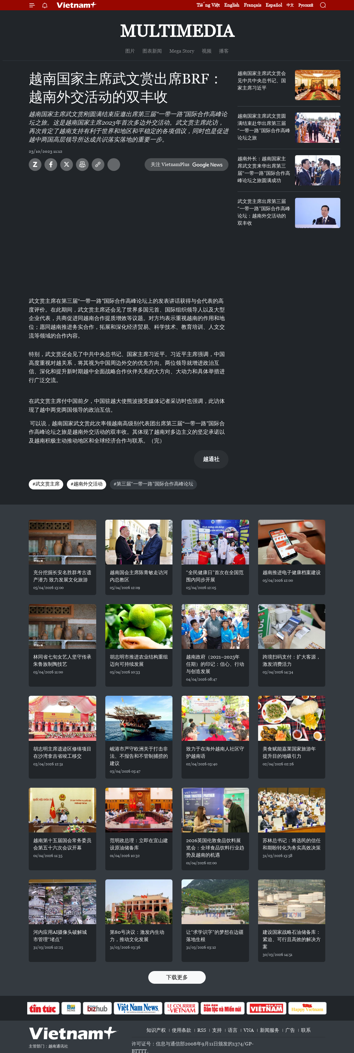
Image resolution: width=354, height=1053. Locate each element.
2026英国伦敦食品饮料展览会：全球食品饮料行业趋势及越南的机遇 (215, 848)
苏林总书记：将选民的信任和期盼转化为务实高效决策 (292, 844)
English (231, 5)
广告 (290, 1030)
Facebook (50, 164)
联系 (306, 1030)
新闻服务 (269, 1030)
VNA (249, 1030)
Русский (305, 5)
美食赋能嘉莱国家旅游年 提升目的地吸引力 (289, 752)
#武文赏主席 (46, 484)
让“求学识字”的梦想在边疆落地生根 (215, 935)
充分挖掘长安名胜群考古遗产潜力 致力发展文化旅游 (62, 576)
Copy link (98, 164)
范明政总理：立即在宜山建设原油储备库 (139, 844)
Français (252, 5)
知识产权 (156, 1030)
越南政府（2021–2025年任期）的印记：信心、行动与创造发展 (215, 664)
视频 (206, 51)
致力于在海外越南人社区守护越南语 (215, 752)
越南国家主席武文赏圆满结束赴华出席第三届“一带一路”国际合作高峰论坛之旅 (264, 127)
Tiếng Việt (208, 5)
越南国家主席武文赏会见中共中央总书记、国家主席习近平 (262, 80)
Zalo (35, 164)
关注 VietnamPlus (170, 164)
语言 (233, 1030)
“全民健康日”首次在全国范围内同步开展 (215, 576)
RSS (201, 1030)
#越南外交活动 (86, 484)
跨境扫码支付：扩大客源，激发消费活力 (292, 660)
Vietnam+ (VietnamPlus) (77, 5)
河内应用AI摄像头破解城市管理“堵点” (60, 935)
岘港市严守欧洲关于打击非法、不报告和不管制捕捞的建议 (139, 756)
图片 (130, 51)
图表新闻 (152, 51)
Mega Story (181, 51)
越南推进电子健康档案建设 (292, 572)
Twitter (66, 164)
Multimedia (177, 31)
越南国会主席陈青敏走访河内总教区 (139, 576)
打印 (82, 164)
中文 (290, 5)
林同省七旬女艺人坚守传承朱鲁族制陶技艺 (62, 660)
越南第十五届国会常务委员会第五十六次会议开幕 (62, 844)
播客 (224, 51)
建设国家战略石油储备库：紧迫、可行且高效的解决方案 (292, 939)
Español (274, 5)
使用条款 (181, 1030)
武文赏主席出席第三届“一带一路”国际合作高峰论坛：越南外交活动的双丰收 (264, 212)
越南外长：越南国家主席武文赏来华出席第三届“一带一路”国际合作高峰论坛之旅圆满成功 (264, 169)
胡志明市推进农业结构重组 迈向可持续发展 (139, 660)
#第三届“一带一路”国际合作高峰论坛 (153, 484)
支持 (217, 1030)
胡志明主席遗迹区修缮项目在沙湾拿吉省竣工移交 (62, 752)
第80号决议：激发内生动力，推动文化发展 (137, 935)
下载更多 (177, 977)
